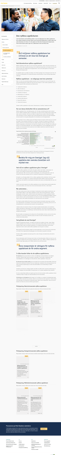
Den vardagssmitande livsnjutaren (6, 53)
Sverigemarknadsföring (23, 447)
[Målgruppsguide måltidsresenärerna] (22, 401)
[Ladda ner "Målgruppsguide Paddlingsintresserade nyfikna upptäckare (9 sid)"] (22, 331)
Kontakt (20, 442)
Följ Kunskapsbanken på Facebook (36, 445)
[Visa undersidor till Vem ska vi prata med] (12, 47)
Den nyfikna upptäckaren (7, 50)
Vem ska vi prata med (11, 5)
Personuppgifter (47, 441)
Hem (1, 5)
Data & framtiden (4, 76)
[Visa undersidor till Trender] (12, 62)
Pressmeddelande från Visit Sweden (36, 447)
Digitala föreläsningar (5, 81)
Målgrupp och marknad (7, 39)
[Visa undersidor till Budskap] (12, 42)
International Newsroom (10, 442)
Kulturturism (7, 70)
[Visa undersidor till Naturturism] (12, 65)
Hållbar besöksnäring (5, 73)
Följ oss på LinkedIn (35, 442)
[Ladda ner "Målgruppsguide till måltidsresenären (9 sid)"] (36, 401)
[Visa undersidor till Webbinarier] (12, 79)
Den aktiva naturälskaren (7, 56)
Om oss (50, 3)
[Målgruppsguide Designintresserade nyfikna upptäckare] (22, 367)
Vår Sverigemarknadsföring (28, 3)
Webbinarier (7, 79)
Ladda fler (36, 346)
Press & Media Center (10, 441)
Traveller (47, 0)
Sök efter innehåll (34, 449)
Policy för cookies (47, 444)
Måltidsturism (7, 67)
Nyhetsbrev (33, 441)
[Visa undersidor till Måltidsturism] (12, 67)
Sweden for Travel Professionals (9, 446)
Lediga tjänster (21, 444)
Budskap (7, 5)
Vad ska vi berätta (8, 44)
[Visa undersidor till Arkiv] (12, 84)
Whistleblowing (47, 445)
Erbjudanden (40, 3)
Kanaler (7, 59)
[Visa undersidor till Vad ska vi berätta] (12, 44)
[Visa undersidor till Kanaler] (12, 59)
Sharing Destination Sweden (11, 444)
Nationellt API (46, 3)
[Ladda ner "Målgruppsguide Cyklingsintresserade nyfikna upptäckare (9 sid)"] (49, 304)
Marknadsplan (35, 3)
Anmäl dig (43, 428)
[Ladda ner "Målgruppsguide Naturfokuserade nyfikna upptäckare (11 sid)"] (36, 304)
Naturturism (7, 65)
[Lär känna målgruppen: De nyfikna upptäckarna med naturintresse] (22, 304)
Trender (7, 62)
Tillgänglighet (47, 442)
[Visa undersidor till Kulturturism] (12, 70)
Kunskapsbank (55, 3)
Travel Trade (57, 0)
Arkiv (7, 84)
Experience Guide (51, 0)
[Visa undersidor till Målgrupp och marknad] (12, 39)
